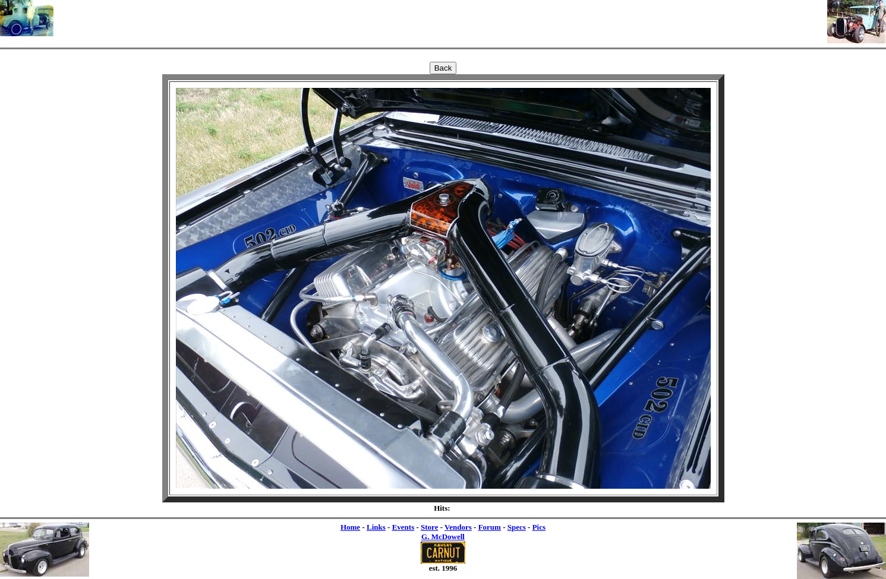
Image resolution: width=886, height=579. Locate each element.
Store (429, 527)
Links (376, 527)
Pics (539, 527)
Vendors (458, 527)
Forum (489, 527)
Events (403, 527)
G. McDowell (443, 536)
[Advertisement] (440, 18)
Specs (516, 527)
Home (350, 527)
